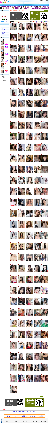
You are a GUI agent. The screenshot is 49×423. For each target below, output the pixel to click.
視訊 (32, 415)
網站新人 (3, 28)
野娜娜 (7, 64)
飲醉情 (7, 71)
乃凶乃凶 (6, 61)
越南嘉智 (6, 54)
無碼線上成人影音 (40, 415)
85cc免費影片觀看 (8, 415)
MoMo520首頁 (42, 0)
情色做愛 (16, 421)
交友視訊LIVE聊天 (43, 421)
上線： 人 (4, 76)
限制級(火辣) (36, 21)
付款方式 (34, 411)
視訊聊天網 (8, 416)
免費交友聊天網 (24, 416)
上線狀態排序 (3, 29)
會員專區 (23, 411)
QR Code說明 (46, 10)
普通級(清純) (47, 21)
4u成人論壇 (16, 415)
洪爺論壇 (16, 416)
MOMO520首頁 (15, 411)
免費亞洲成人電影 (32, 416)
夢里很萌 (6, 44)
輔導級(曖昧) (41, 21)
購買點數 (19, 411)
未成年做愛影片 (25, 421)
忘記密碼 (7, 21)
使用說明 (31, 411)
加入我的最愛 (46, 0)
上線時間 (3, 27)
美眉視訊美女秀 (34, 421)
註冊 (4, 21)
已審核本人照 (3, 32)
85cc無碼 (7, 421)
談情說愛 (3, 33)
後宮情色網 (24, 415)
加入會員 (27, 411)
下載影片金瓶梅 (41, 416)
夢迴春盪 (6, 47)
